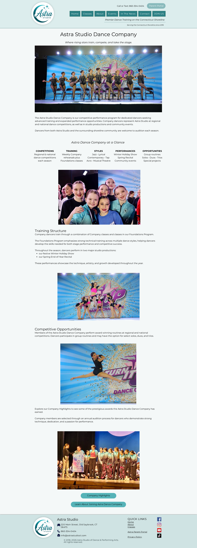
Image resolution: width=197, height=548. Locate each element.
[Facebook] (159, 519)
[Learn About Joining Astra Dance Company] (98, 504)
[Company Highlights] (98, 495)
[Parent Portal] (156, 6)
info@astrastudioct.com (73, 535)
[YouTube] (159, 530)
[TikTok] (159, 536)
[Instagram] (159, 525)
